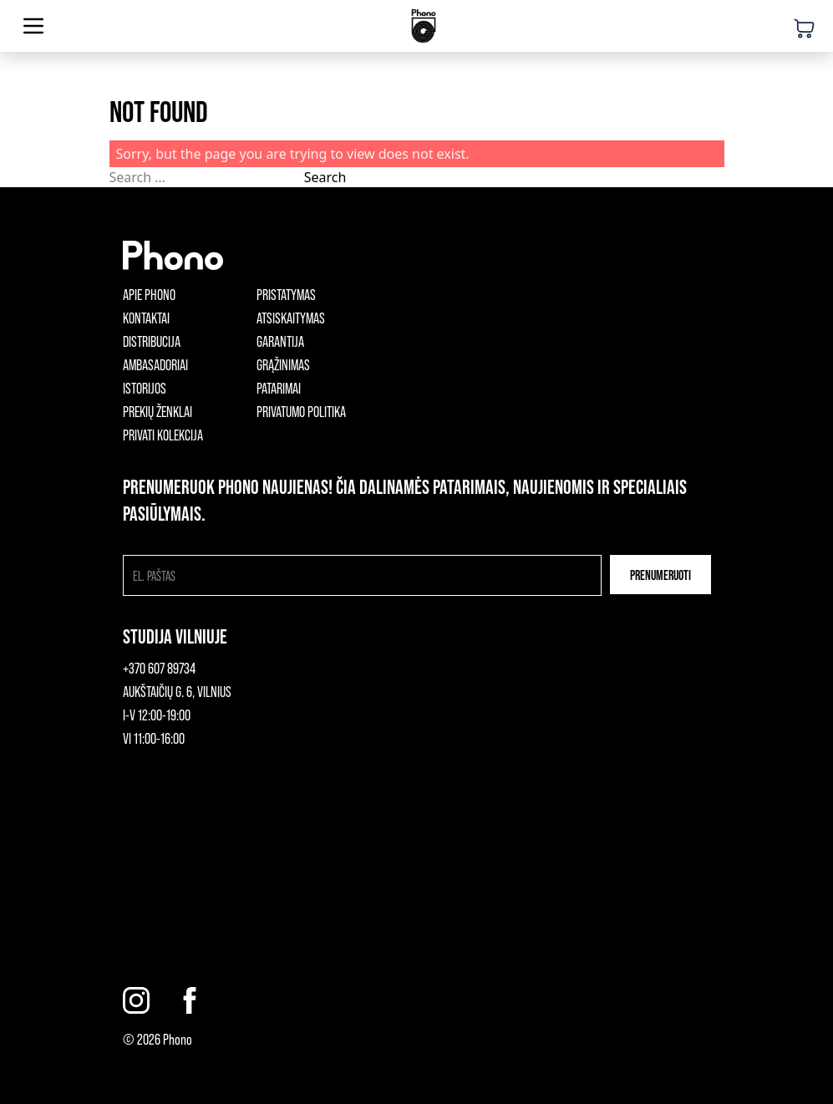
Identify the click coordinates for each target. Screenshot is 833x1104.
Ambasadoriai (155, 364)
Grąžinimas (283, 364)
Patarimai (279, 388)
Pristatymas (286, 294)
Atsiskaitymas (291, 317)
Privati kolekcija (163, 434)
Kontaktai (146, 317)
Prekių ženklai (157, 411)
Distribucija (151, 341)
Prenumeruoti (660, 575)
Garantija (280, 341)
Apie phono (149, 294)
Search (325, 177)
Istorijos (144, 388)
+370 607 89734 (159, 668)
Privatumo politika (301, 411)
